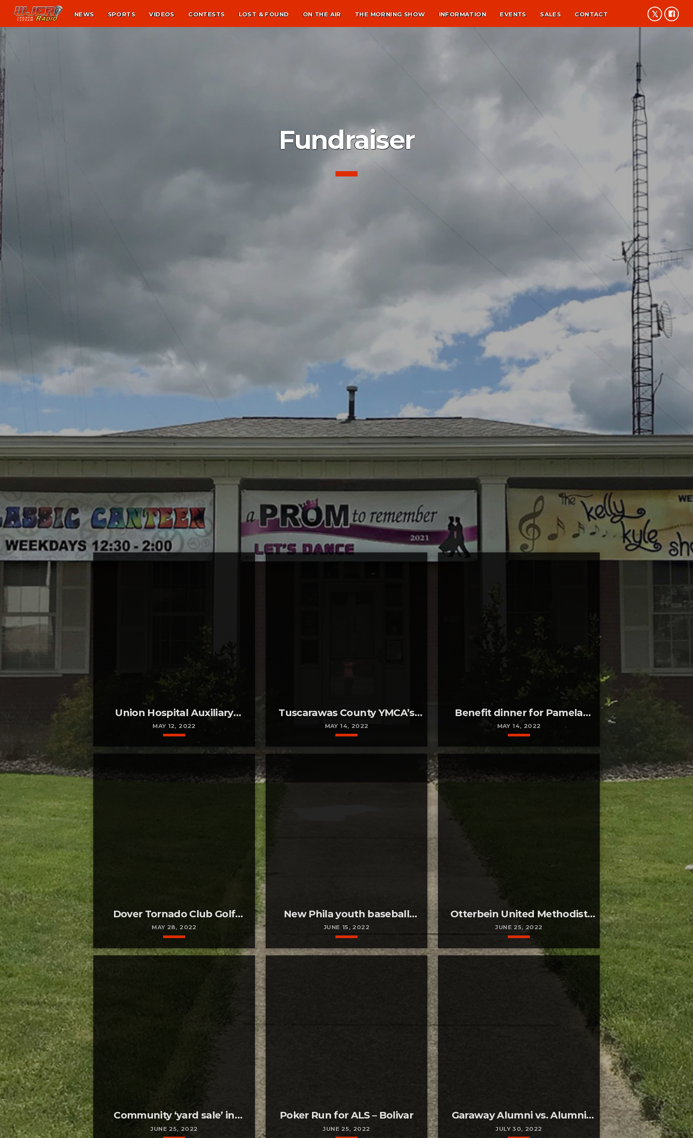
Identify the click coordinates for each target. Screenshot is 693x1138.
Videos (161, 14)
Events (513, 14)
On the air (322, 14)
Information (462, 14)
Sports (121, 14)
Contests (206, 14)
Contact (591, 14)
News (84, 14)
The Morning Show (390, 14)
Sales (550, 14)
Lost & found (264, 14)
